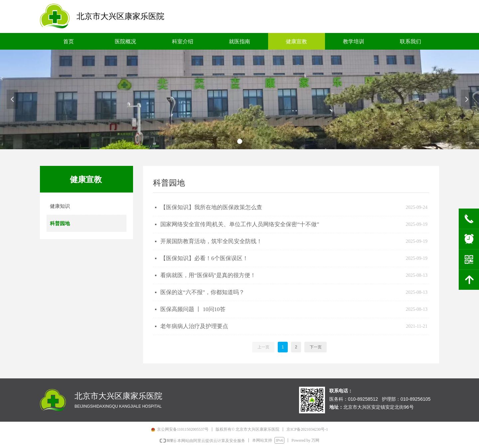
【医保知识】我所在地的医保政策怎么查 (211, 207)
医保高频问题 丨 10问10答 (193, 309)
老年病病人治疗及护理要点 (194, 326)
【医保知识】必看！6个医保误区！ (204, 258)
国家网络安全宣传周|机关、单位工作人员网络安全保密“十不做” (239, 224)
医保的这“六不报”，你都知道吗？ (202, 292)
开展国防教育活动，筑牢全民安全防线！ (211, 241)
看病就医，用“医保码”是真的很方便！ (208, 275)
